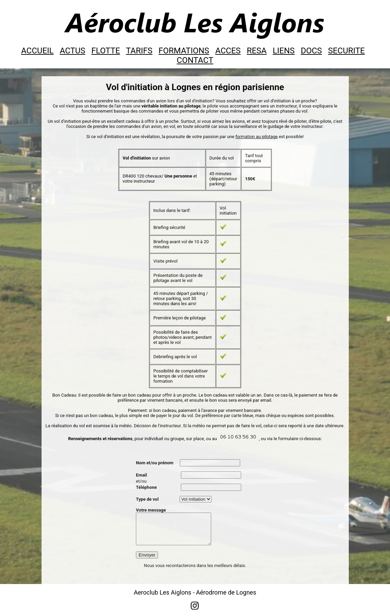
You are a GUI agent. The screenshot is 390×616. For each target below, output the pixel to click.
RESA (256, 50)
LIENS (284, 50)
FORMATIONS (183, 50)
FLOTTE (105, 50)
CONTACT (195, 60)
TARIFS (139, 50)
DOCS (311, 50)
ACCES (228, 50)
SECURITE (346, 50)
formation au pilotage (256, 136)
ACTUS (72, 50)
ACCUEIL (37, 50)
